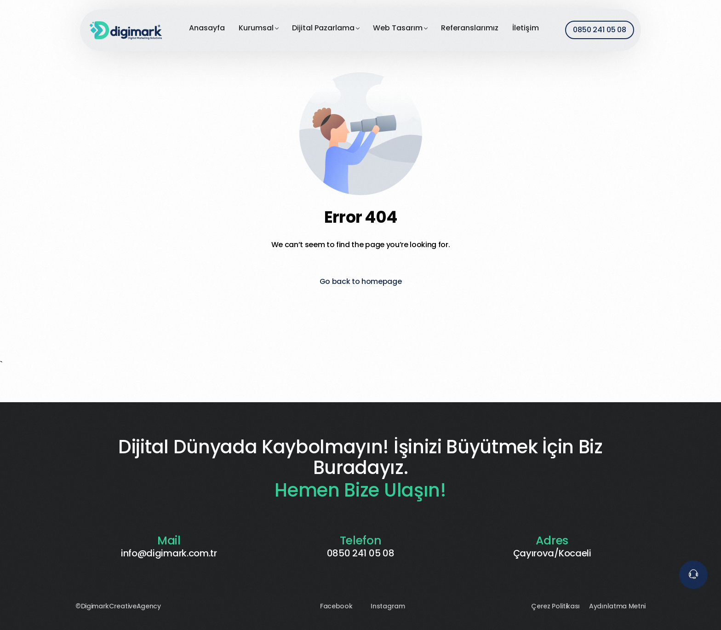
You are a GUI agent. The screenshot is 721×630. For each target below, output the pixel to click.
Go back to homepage (361, 281)
